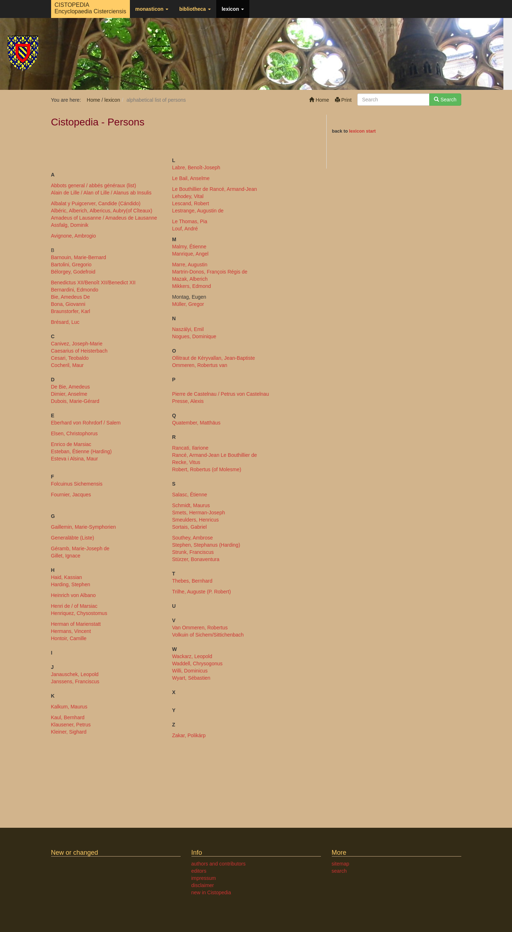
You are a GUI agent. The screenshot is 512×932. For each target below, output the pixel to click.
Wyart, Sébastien (191, 678)
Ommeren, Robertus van (199, 365)
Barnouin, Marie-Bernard (78, 257)
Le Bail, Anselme (190, 178)
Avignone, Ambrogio (73, 236)
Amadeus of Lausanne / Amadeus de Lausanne (104, 218)
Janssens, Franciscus (75, 681)
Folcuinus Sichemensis (77, 484)
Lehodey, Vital (187, 196)
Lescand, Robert (190, 203)
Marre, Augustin (189, 264)
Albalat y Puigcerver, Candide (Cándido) (96, 203)
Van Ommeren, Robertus (200, 627)
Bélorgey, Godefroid (73, 272)
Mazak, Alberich (190, 279)
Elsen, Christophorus (74, 433)
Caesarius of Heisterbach (79, 351)
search (339, 871)
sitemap (340, 864)
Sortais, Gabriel (189, 527)
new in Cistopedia (211, 892)
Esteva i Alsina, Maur (74, 459)
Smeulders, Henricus (195, 520)
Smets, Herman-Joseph (198, 512)
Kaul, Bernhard (68, 717)
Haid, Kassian (66, 577)
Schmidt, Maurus (191, 505)
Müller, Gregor (188, 304)
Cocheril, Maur (67, 365)
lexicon (233, 9)
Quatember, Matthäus (196, 423)
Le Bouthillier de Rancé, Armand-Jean (214, 189)
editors (199, 871)
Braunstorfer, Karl (70, 311)
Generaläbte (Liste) (72, 538)
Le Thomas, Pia (189, 221)
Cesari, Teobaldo (70, 358)
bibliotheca (195, 9)
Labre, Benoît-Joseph (196, 167)
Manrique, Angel (190, 254)
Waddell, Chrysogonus (197, 663)
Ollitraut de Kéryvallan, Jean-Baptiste (213, 358)
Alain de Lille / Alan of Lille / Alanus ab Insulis (101, 193)
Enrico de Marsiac (71, 444)
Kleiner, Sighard (69, 732)
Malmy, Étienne (189, 246)
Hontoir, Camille (69, 638)
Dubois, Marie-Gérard (75, 401)
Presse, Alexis (188, 401)
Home (319, 100)
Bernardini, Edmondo (75, 290)
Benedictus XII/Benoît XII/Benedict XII (93, 282)
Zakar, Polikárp (188, 735)
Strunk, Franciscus (193, 552)
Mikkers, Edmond (191, 286)
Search (445, 99)
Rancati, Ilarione (190, 448)
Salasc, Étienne (189, 494)
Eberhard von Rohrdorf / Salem (86, 423)
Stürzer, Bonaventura (195, 559)
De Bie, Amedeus (70, 387)
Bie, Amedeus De (70, 297)
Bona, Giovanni (68, 304)
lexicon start (362, 131)
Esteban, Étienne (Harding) (81, 451)
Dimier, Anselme (69, 394)
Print (343, 100)
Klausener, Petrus (71, 724)
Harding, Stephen (70, 584)
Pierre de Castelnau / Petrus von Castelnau (220, 394)
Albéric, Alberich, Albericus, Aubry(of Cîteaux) (102, 211)
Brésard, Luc (65, 322)
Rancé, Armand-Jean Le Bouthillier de (214, 455)
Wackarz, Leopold (192, 656)
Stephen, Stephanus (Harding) (206, 545)
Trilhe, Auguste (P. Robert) (201, 591)
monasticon (151, 9)
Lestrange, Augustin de (197, 211)
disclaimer (202, 885)
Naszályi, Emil (188, 329)
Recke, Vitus (186, 462)
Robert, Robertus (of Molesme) (206, 469)
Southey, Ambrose (192, 538)
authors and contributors (218, 864)
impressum (203, 878)
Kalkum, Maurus (69, 707)
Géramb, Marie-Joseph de (80, 548)
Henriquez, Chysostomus (79, 613)
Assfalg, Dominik (70, 225)
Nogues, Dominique (194, 336)
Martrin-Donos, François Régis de (209, 272)
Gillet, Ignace (66, 556)
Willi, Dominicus (190, 671)
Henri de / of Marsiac (74, 606)
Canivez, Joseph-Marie (77, 343)
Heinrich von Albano (73, 595)
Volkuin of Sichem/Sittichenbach (208, 635)
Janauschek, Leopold (75, 674)
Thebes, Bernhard (192, 581)
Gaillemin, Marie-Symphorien (83, 527)
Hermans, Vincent (71, 631)
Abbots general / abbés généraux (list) (93, 185)
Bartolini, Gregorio (71, 264)
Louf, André (185, 228)
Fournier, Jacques (71, 494)
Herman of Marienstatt (76, 624)
